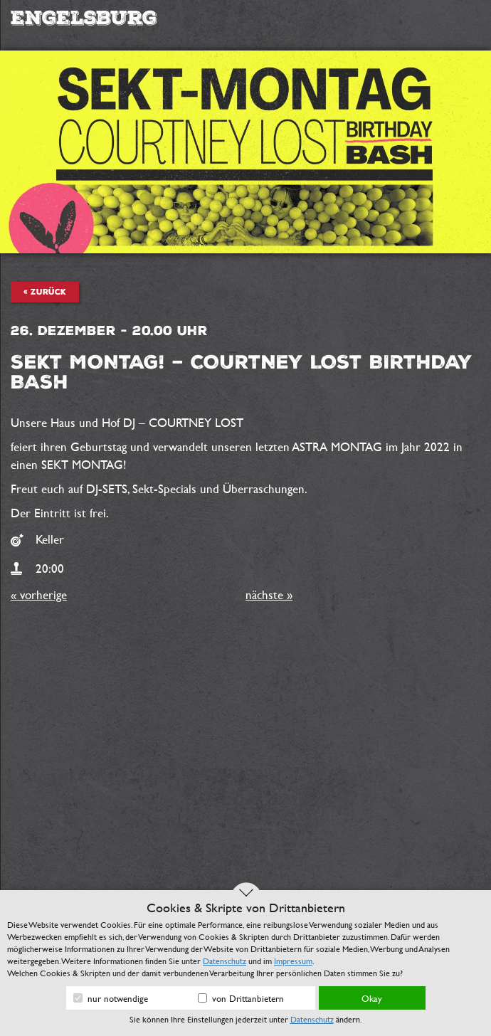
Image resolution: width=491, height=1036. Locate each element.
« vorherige (39, 594)
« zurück (44, 292)
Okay (371, 998)
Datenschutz (224, 960)
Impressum (293, 960)
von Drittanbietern (241, 998)
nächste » (269, 594)
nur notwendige (110, 998)
